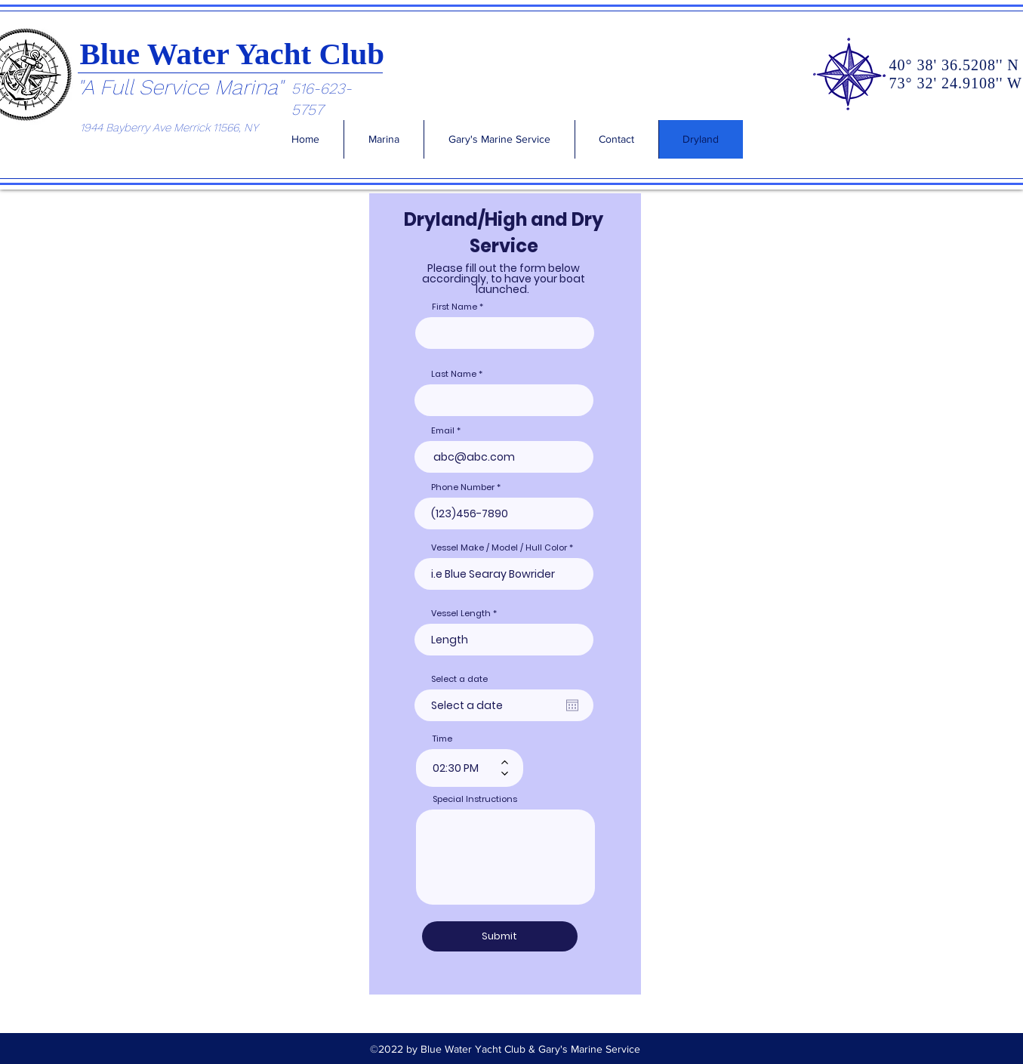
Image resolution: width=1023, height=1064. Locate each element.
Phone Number (463, 487)
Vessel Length (461, 613)
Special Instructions (475, 799)
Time (442, 739)
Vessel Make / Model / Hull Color (499, 548)
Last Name (453, 374)
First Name (454, 307)
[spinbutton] (458, 768)
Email (442, 431)
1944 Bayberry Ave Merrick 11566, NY (169, 127)
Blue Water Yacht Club (232, 53)
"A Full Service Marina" (180, 87)
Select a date (459, 679)
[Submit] (500, 936)
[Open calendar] (572, 705)
